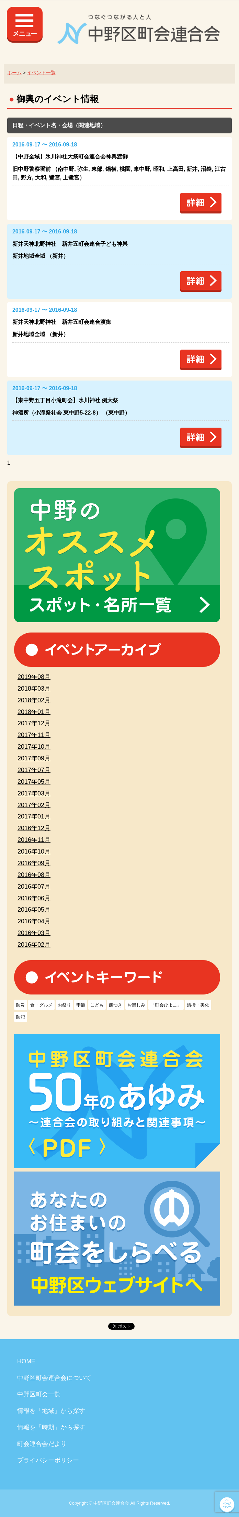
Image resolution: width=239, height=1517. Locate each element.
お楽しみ (136, 1005)
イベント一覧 (41, 72)
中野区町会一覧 (38, 1394)
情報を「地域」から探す (51, 1410)
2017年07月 (34, 770)
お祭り (64, 1005)
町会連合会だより (42, 1443)
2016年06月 (34, 898)
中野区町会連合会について (54, 1377)
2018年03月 (34, 688)
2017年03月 (34, 793)
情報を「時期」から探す (51, 1427)
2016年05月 (34, 909)
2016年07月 (34, 886)
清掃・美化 (198, 1005)
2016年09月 (34, 863)
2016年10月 (34, 851)
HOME (26, 1361)
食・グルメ (41, 1005)
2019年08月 (34, 676)
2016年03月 (34, 933)
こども (97, 1005)
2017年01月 (34, 816)
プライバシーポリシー (48, 1460)
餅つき (115, 1005)
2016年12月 (34, 828)
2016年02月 (34, 944)
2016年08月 (34, 874)
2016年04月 (34, 921)
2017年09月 (34, 758)
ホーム (14, 72)
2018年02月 (34, 700)
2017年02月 (34, 805)
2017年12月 (34, 723)
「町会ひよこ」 (166, 1005)
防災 (20, 1005)
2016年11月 (34, 839)
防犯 (20, 1017)
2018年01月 (34, 711)
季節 (80, 1005)
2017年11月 (34, 735)
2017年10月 (34, 746)
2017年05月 (34, 781)
